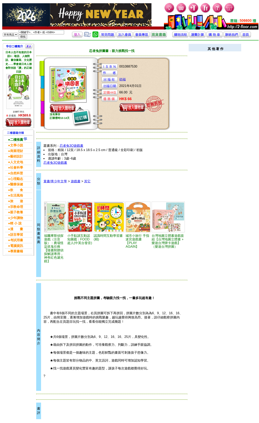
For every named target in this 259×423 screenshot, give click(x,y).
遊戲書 (75, 181)
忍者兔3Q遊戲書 (71, 145)
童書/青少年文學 (55, 181)
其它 (87, 181)
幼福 (122, 79)
